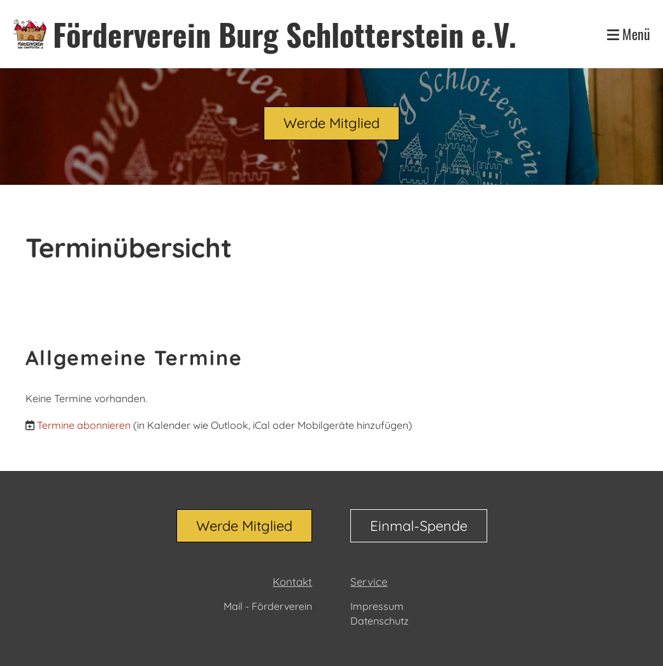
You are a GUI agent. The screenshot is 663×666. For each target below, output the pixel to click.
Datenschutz (379, 620)
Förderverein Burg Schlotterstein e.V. (285, 34)
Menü (628, 34)
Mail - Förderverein (268, 606)
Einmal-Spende (418, 526)
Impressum (377, 606)
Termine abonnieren (84, 425)
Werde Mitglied (331, 123)
